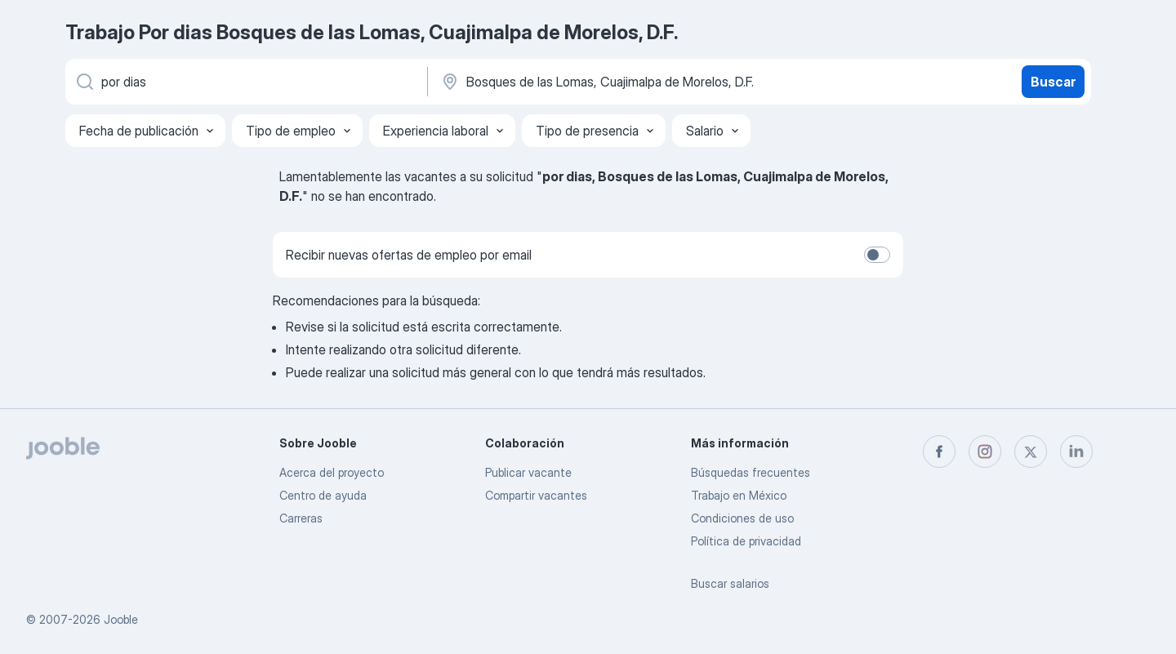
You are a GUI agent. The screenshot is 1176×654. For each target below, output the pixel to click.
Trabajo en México (738, 495)
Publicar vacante (528, 472)
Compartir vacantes (536, 495)
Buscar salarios (730, 583)
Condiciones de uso (742, 518)
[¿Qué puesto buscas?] (245, 82)
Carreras (301, 518)
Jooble (121, 619)
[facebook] (939, 451)
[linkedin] (1076, 451)
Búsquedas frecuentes (750, 472)
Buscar (1053, 81)
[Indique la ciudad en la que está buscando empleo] (610, 82)
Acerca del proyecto (331, 472)
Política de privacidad (746, 541)
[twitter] (1030, 451)
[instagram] (985, 451)
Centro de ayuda (323, 495)
